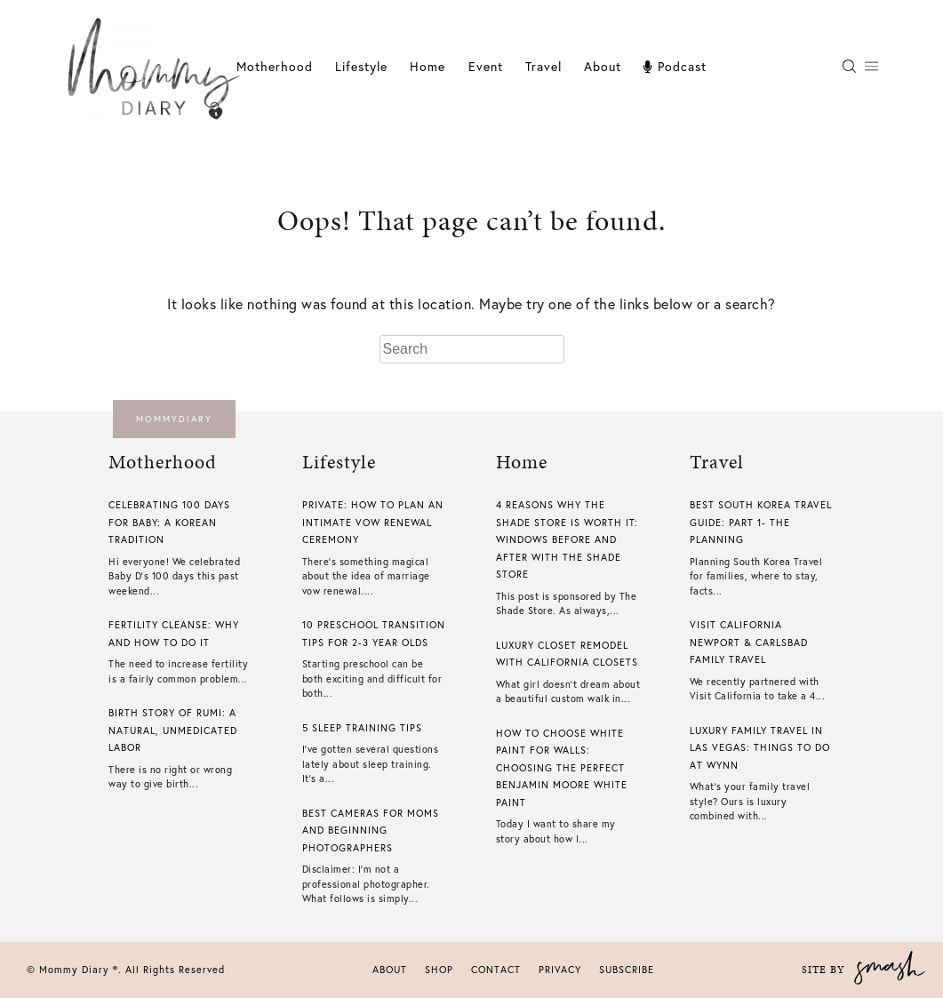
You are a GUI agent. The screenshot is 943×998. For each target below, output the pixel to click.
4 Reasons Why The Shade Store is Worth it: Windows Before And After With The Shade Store (567, 539)
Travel (543, 66)
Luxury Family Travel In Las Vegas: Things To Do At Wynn (760, 747)
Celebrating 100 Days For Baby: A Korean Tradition (169, 522)
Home (427, 66)
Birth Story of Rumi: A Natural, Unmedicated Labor (172, 730)
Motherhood (274, 66)
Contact (496, 969)
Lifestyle (361, 66)
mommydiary (174, 419)
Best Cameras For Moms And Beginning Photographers (370, 830)
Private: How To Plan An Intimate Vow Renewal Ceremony (373, 522)
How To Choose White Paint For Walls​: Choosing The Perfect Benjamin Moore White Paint (561, 768)
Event (485, 66)
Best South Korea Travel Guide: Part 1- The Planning (761, 522)
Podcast (675, 66)
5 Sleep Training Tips (362, 728)
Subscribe (626, 969)
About (602, 66)
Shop (439, 969)
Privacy (560, 969)
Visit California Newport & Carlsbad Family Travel (749, 642)
